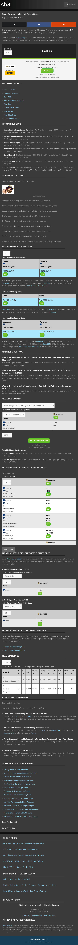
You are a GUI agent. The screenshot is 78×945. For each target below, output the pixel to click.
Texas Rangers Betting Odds (14, 647)
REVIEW (10, 73)
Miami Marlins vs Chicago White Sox (17, 787)
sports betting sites (23, 716)
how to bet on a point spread (30, 346)
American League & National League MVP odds (23, 843)
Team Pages (8, 111)
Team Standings (10, 115)
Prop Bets (7, 104)
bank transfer (9, 733)
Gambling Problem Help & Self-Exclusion (39, 915)
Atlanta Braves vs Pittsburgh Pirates (17, 777)
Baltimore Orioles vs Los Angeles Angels (19, 805)
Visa (43, 730)
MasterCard (55, 730)
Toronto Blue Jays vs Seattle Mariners (18, 813)
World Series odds (14, 559)
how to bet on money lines (37, 286)
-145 (47, 488)
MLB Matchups (10, 828)
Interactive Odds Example (13, 100)
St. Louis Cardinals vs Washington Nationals (20, 773)
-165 (47, 506)
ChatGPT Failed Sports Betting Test (18, 867)
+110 (48, 491)
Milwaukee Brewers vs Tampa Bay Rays (19, 780)
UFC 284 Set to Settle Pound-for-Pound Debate (23, 861)
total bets (52, 312)
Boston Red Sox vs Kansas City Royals (18, 795)
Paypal (33, 733)
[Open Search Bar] (66, 4)
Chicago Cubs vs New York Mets (16, 769)
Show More (8, 550)
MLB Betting (20, 37)
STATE (7, 49)
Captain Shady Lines (11, 93)
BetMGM (5, 283)
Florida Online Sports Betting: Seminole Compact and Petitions (30, 885)
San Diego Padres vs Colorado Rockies (18, 798)
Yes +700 (49, 530)
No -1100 (49, 533)
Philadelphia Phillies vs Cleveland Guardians (20, 816)
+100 (55, 423)
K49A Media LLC (8, 925)
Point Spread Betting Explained (16, 879)
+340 (48, 501)
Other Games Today (11, 118)
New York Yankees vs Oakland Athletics (19, 802)
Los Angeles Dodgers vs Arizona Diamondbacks (22, 809)
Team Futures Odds (11, 108)
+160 (48, 515)
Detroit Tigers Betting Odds (14, 650)
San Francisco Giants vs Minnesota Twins (19, 784)
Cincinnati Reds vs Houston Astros (17, 791)
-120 (55, 425)
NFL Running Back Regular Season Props (20, 849)
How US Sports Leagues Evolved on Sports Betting (24, 891)
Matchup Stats (9, 89)
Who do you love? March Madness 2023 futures (23, 855)
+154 (48, 518)
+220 (48, 521)
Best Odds (8, 97)
